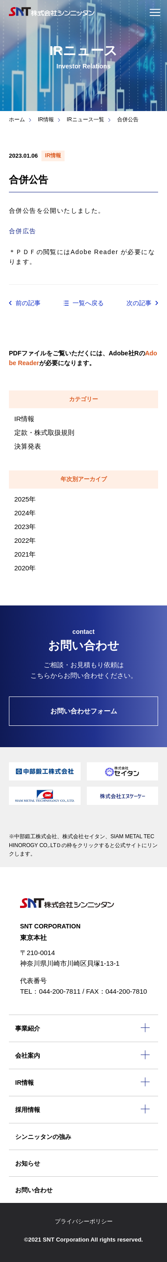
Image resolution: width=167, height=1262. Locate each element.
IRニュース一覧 (85, 119)
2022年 (25, 540)
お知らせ (27, 1163)
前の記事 (28, 303)
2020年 (25, 568)
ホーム (17, 119)
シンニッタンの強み (43, 1136)
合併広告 (23, 231)
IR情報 (46, 119)
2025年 (25, 499)
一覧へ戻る (88, 303)
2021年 (25, 554)
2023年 (25, 526)
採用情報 (27, 1109)
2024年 (25, 513)
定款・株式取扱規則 (44, 432)
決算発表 (27, 446)
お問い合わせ (34, 1190)
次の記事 (138, 303)
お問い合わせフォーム (83, 711)
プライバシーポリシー (84, 1221)
